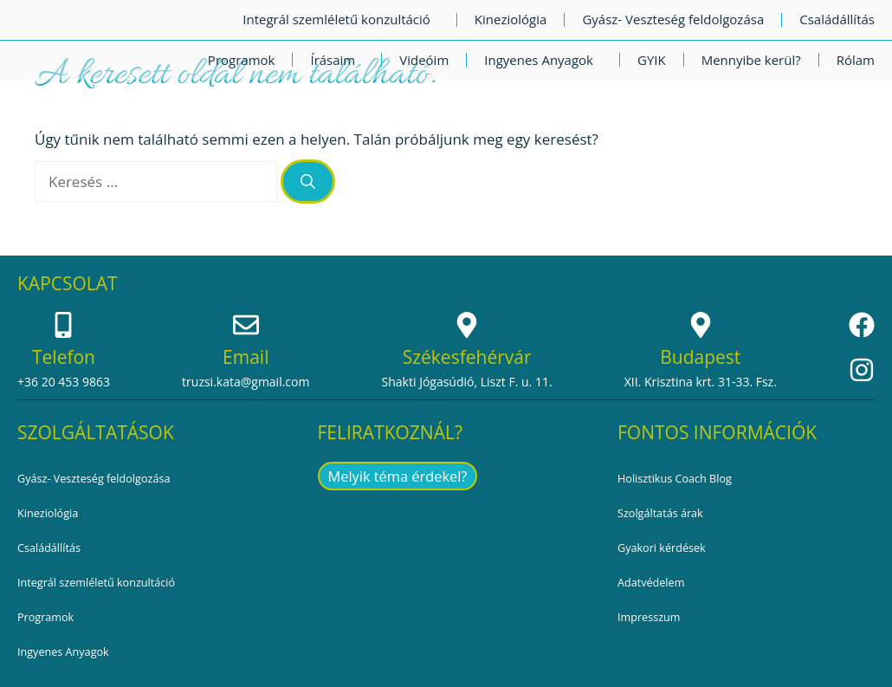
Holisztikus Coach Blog (680, 478)
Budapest (700, 357)
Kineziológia (511, 19)
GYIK (651, 59)
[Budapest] (701, 325)
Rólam (856, 59)
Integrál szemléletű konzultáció (340, 19)
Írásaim (337, 60)
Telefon (63, 357)
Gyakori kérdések (666, 548)
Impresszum (652, 617)
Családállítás (837, 19)
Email (245, 357)
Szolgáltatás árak (665, 513)
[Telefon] (63, 325)
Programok (241, 59)
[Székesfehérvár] (467, 325)
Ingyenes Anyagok (543, 60)
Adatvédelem (654, 582)
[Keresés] (308, 181)
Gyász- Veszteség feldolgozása (673, 19)
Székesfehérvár (467, 357)
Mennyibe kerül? (751, 59)
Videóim (424, 59)
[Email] (246, 325)
